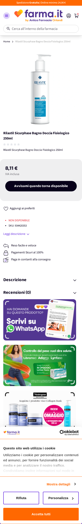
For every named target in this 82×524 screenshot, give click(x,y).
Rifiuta (21, 498)
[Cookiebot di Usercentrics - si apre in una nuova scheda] (60, 433)
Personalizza (60, 498)
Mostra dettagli (58, 484)
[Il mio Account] (68, 16)
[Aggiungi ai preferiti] (19, 208)
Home (6, 41)
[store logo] (38, 15)
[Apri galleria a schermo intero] (41, 89)
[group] (12, 144)
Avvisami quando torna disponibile (41, 186)
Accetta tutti (41, 514)
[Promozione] (41, 319)
